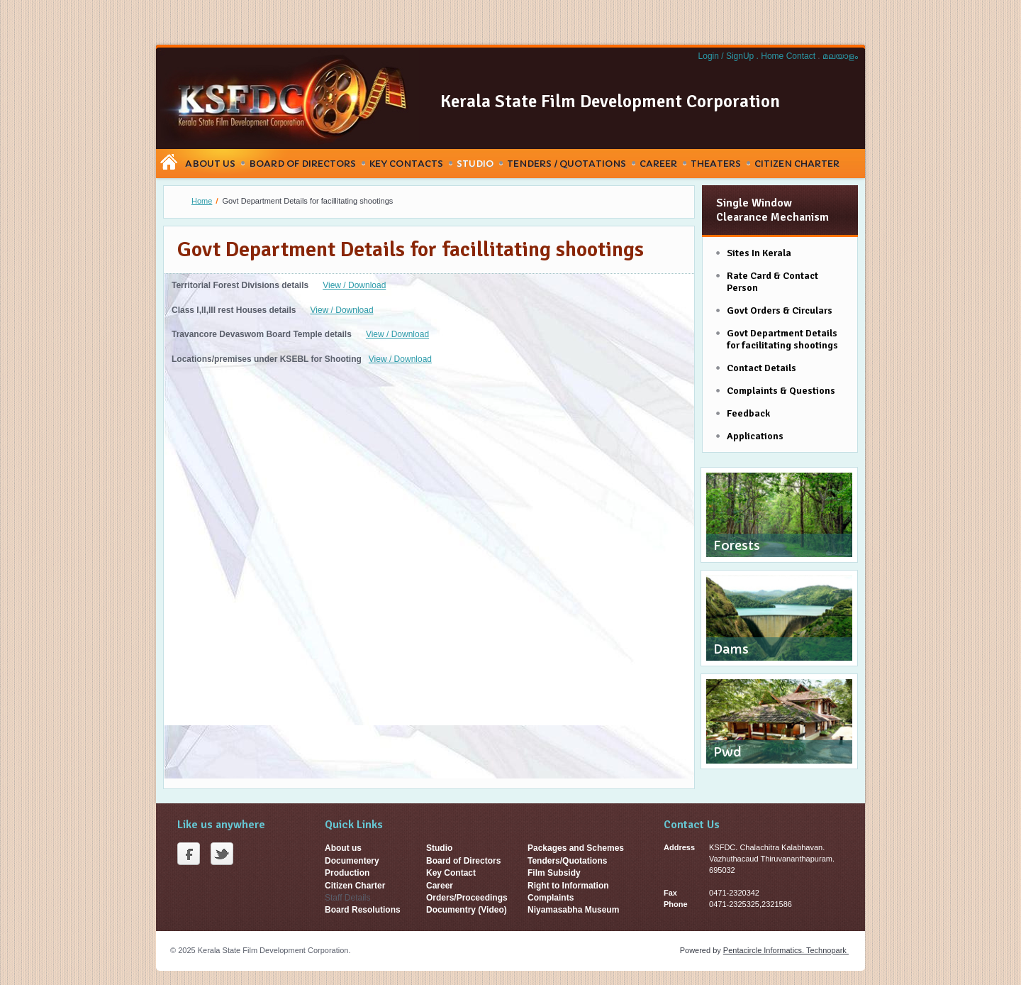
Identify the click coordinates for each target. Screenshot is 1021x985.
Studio (475, 164)
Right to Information (568, 886)
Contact (802, 56)
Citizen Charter (796, 164)
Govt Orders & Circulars (779, 310)
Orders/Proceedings (467, 898)
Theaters (716, 164)
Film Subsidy (554, 873)
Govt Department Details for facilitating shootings (782, 339)
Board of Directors (463, 861)
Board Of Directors (302, 164)
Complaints (551, 898)
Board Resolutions (363, 910)
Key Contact (451, 873)
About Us (210, 164)
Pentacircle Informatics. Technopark (786, 950)
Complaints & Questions (781, 391)
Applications (755, 436)
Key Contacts (406, 164)
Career (658, 164)
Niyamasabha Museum (573, 910)
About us (343, 848)
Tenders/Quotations (567, 861)
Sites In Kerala (759, 253)
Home (773, 56)
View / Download (354, 285)
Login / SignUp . (728, 56)
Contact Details (761, 368)
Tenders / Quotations (566, 164)
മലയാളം (840, 56)
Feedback (748, 413)
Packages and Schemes (576, 848)
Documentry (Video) (466, 910)
